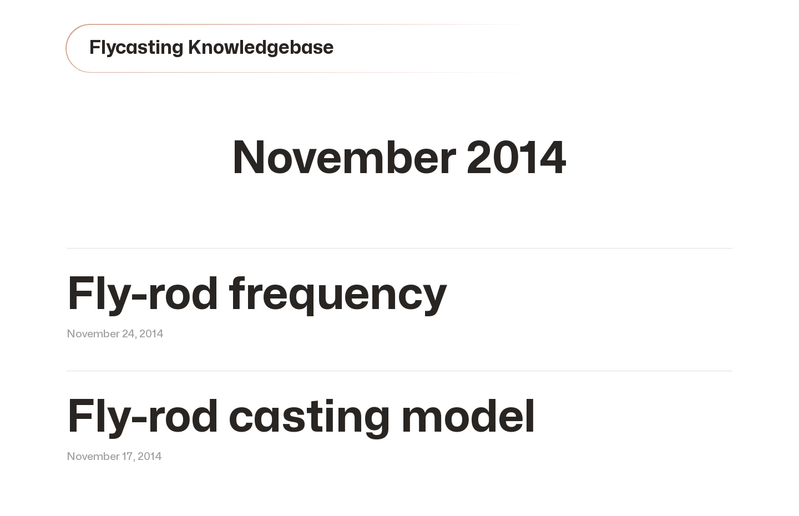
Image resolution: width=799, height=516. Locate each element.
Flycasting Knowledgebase (211, 48)
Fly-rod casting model (301, 417)
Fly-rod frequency (257, 295)
